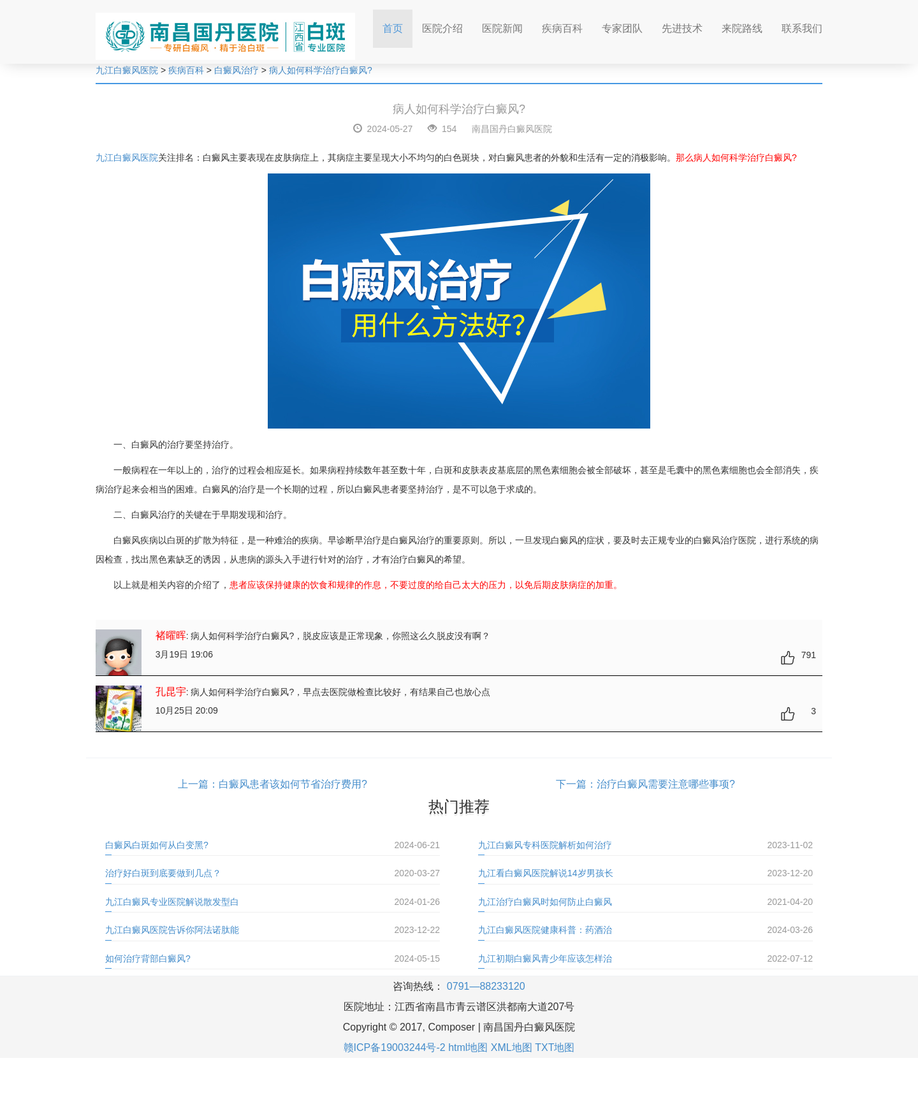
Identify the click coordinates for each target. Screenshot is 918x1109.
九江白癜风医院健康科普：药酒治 (545, 930)
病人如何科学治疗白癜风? (320, 70)
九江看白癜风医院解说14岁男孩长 (545, 873)
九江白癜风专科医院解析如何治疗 (545, 845)
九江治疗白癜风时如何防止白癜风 (545, 902)
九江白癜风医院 (127, 70)
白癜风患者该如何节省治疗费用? (293, 784)
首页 (397, 24)
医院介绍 (442, 28)
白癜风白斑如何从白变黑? (156, 845)
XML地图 (511, 1047)
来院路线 (742, 28)
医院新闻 (502, 28)
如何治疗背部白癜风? (148, 958)
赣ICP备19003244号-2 (395, 1047)
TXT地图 (554, 1047)
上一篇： (198, 784)
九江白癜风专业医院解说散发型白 (172, 902)
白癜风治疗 (236, 70)
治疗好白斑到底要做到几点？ (163, 873)
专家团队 (622, 28)
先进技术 (682, 28)
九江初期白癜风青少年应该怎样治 (545, 958)
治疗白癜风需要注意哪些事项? (666, 784)
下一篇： (576, 784)
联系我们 (802, 28)
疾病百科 (562, 28)
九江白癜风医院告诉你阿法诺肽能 (172, 930)
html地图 (468, 1047)
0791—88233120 (486, 986)
